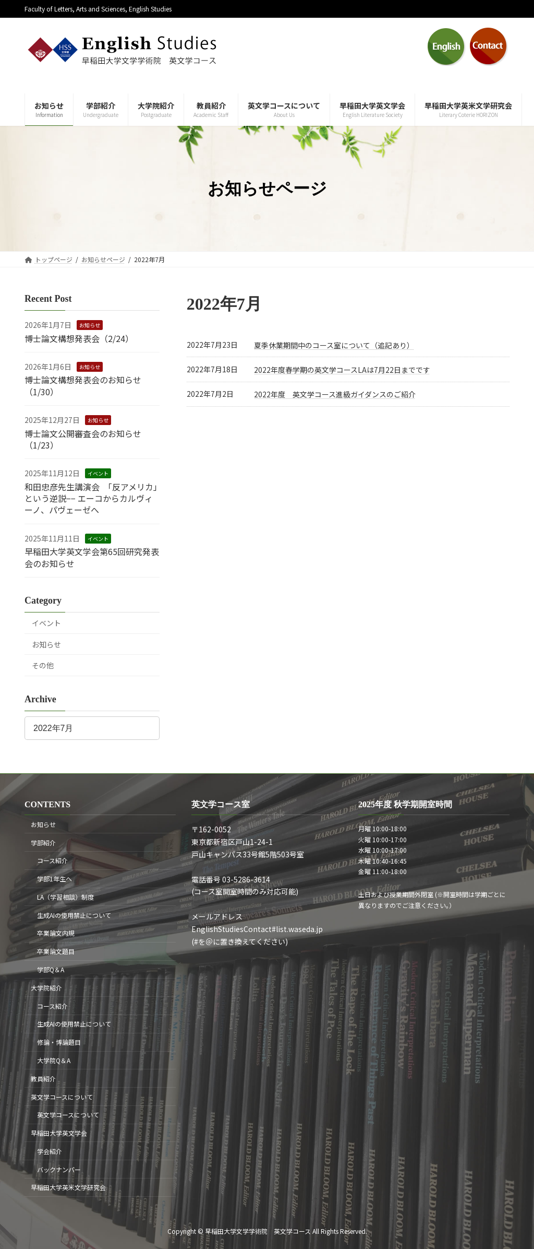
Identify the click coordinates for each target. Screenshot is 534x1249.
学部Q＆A (50, 969)
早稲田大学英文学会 (59, 1132)
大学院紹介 (46, 987)
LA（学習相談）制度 (65, 896)
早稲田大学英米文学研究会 (68, 1187)
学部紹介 (43, 842)
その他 (43, 665)
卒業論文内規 (56, 932)
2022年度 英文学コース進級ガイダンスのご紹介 (335, 394)
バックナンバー (59, 1168)
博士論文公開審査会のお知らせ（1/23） (83, 439)
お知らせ (89, 325)
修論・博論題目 (59, 1042)
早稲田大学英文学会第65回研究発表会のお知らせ (92, 557)
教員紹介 (43, 1078)
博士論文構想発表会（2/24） (79, 338)
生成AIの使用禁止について (74, 914)
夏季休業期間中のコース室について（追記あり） (334, 345)
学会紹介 (49, 1151)
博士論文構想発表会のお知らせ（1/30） (83, 385)
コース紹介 (52, 860)
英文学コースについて (62, 1096)
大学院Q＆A (53, 1060)
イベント (98, 473)
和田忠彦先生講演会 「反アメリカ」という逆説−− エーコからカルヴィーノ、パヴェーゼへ (91, 498)
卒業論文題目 (56, 951)
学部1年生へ (54, 878)
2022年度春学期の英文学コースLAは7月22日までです (342, 369)
